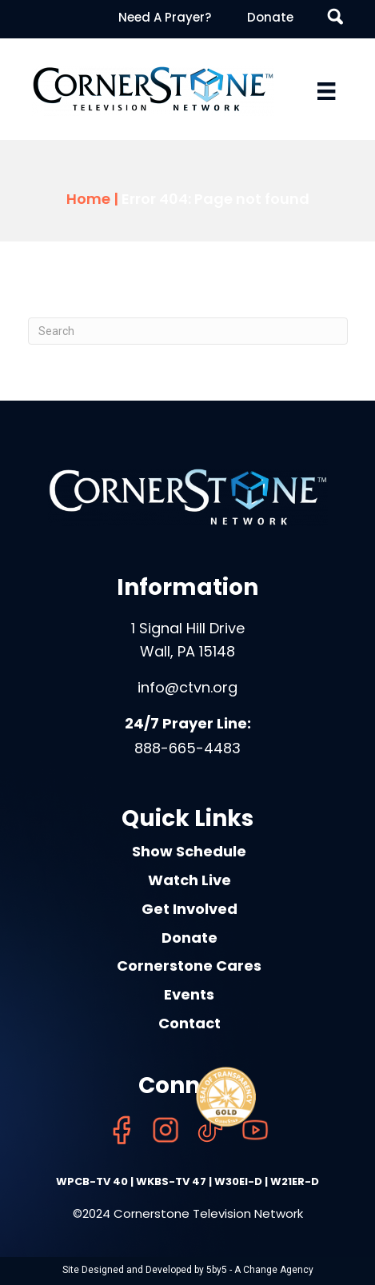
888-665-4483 (187, 748)
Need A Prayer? (164, 17)
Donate (270, 17)
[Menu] (326, 91)
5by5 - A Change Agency (259, 1269)
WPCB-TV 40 (92, 1181)
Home (88, 199)
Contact (189, 1023)
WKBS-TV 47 (171, 1181)
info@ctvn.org (187, 687)
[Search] (188, 331)
